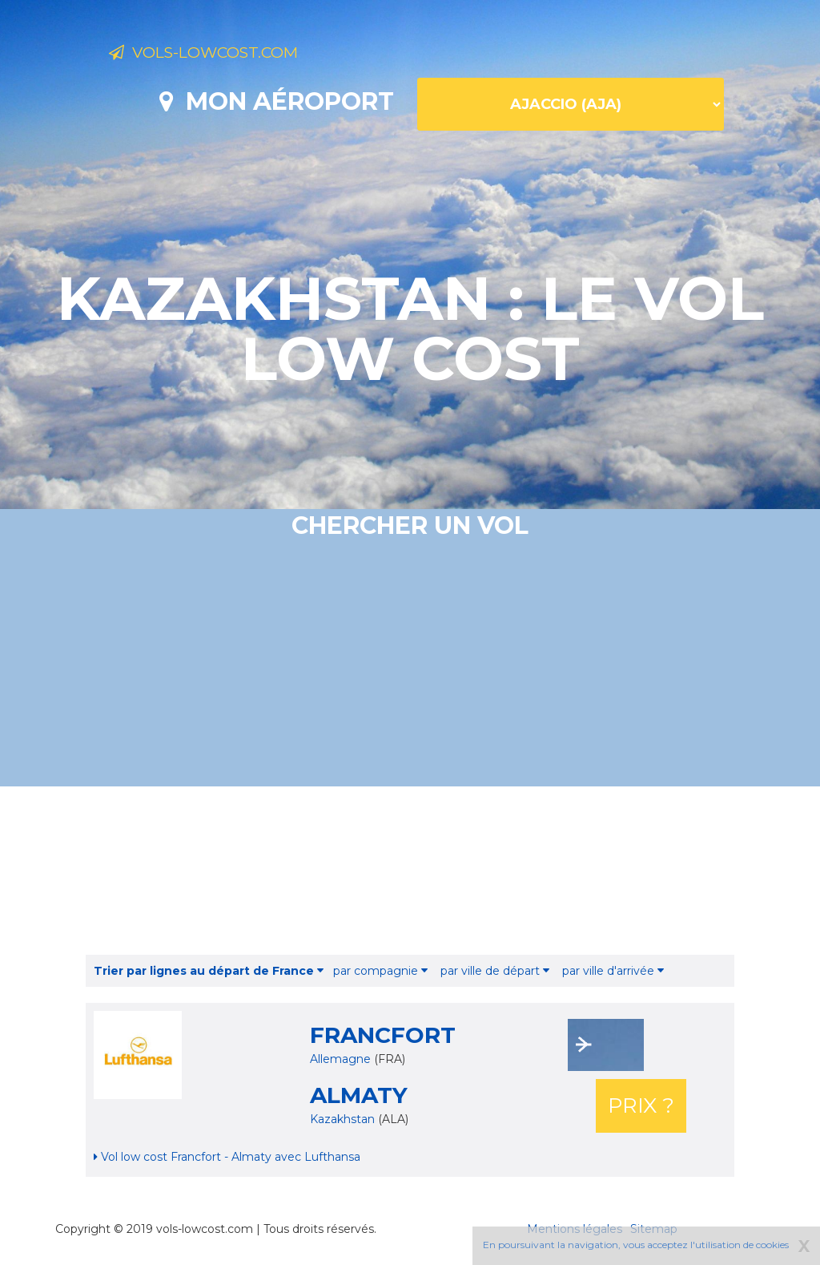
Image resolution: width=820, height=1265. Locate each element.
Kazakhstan (344, 1119)
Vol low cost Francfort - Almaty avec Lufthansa (227, 1157)
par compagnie (380, 971)
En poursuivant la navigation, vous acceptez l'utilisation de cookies (636, 1245)
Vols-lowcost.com (235, 54)
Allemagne (340, 1059)
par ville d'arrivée (613, 971)
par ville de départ (494, 971)
